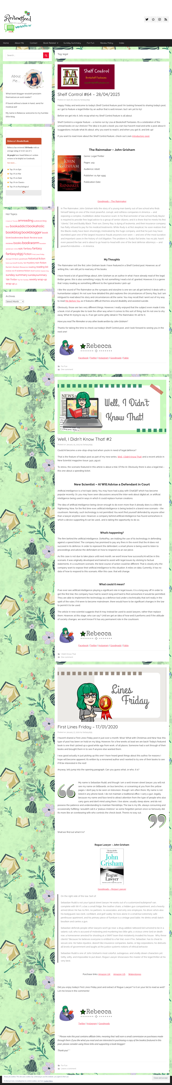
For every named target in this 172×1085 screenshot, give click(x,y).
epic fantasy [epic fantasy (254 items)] (25, 248)
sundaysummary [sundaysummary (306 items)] (37, 274)
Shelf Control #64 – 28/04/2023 (89, 94)
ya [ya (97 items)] (16, 284)
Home (6, 43)
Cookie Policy (48, 1081)
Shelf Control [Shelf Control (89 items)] (35, 271)
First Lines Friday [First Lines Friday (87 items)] (38, 254)
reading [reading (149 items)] (32, 267)
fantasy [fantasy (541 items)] (37, 248)
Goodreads (115, 358)
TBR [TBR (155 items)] (8, 279)
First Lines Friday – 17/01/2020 (88, 726)
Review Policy (106, 43)
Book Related (50, 43)
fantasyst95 (85, 100)
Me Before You (72, 301)
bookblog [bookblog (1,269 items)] (13, 232)
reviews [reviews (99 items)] (9, 271)
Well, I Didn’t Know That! (130, 456)
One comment (67, 369)
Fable (126, 358)
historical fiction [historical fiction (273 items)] (36, 258)
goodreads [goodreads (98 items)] (23, 259)
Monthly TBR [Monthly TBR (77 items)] (21, 263)
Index (121, 43)
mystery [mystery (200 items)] (31, 262)
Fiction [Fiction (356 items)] (28, 254)
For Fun (90, 43)
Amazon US (119, 974)
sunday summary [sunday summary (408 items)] (16, 274)
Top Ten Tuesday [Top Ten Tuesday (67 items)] (23, 280)
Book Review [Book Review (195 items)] (30, 237)
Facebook (83, 358)
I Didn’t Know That (68, 654)
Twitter (93, 358)
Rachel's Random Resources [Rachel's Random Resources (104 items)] (17, 267)
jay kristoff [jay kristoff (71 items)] (13, 263)
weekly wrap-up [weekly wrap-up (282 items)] (38, 279)
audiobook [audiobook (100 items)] (38, 221)
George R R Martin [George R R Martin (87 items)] (12, 259)
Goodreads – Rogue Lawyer (112, 889)
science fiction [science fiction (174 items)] (23, 271)
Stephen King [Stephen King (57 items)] (45, 271)
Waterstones (134, 974)
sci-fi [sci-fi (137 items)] (14, 271)
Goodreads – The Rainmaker (112, 201)
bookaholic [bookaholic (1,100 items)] (35, 226)
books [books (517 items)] (17, 243)
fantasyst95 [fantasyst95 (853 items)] (14, 254)
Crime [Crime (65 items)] (16, 249)
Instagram (104, 358)
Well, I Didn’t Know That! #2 (85, 439)
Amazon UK (104, 974)
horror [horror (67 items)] (8, 263)
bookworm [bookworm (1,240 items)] (30, 243)
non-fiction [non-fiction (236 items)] (40, 262)
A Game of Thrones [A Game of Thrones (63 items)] (11, 221)
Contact (33, 43)
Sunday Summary (72, 43)
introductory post (140, 136)
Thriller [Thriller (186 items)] (13, 279)
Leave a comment (68, 1069)
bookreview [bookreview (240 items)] (17, 237)
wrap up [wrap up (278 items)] (10, 283)
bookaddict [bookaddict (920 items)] (18, 226)
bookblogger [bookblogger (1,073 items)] (32, 232)
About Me (19, 43)
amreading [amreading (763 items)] (25, 220)
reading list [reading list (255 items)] (42, 266)
